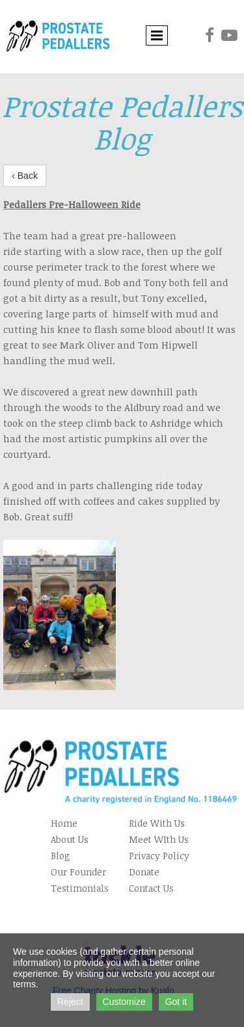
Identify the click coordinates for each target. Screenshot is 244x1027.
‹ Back (25, 175)
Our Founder (78, 872)
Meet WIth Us (159, 839)
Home (64, 823)
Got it (176, 1001)
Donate (144, 872)
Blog (60, 855)
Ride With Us (157, 823)
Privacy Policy (159, 855)
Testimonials (80, 888)
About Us (69, 839)
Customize (124, 1001)
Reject (70, 1001)
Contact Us (151, 888)
